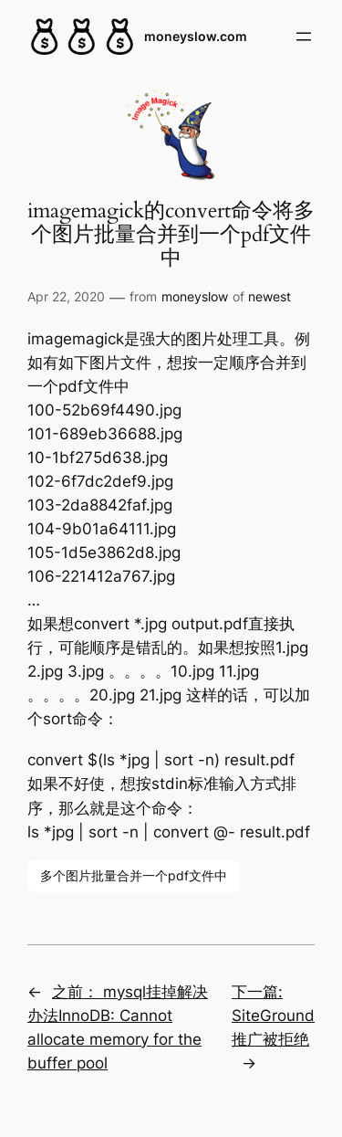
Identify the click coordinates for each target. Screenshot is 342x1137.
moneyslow (194, 296)
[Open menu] (304, 36)
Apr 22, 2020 (66, 296)
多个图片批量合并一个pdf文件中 (133, 875)
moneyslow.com (195, 36)
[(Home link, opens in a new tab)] (82, 36)
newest (269, 296)
